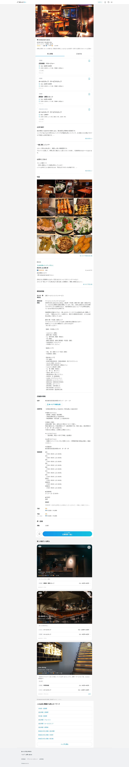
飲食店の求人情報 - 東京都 (45, 738)
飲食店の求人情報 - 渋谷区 (45, 735)
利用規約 (23, 759)
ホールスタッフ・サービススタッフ (50, 81)
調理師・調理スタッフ (46, 97)
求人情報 (50, 54)
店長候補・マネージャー (46, 63)
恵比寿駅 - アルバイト (44, 720)
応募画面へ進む (67, 533)
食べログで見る (87, 284)
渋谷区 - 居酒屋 (42, 708)
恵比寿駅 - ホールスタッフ (45, 723)
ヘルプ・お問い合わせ (26, 754)
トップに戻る (64, 744)
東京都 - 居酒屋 (42, 716)
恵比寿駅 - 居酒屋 (43, 712)
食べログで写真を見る (85, 255)
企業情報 (41, 759)
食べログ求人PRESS (26, 751)
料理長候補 (46, 685)
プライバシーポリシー (32, 759)
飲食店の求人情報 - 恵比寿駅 (46, 731)
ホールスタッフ (47, 629)
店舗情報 (79, 54)
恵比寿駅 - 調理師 (43, 727)
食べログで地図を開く (55, 404)
